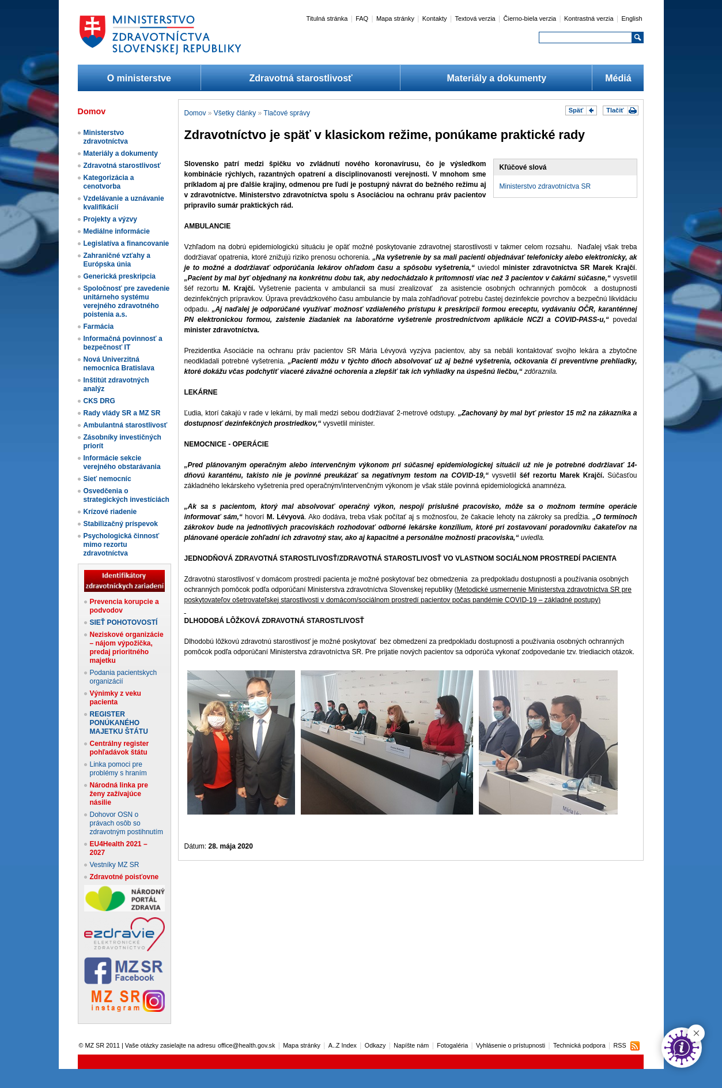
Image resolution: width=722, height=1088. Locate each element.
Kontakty (434, 18)
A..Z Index (342, 1045)
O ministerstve (139, 78)
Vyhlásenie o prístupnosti (510, 1045)
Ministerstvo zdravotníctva (106, 137)
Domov (195, 113)
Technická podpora (579, 1045)
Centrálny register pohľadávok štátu (119, 748)
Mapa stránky (395, 18)
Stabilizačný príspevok (121, 524)
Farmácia (99, 326)
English (631, 18)
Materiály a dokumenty (497, 78)
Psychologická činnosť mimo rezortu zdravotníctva (122, 544)
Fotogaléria (452, 1045)
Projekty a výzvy (110, 219)
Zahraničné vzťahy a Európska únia (117, 260)
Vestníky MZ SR (114, 865)
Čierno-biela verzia (530, 18)
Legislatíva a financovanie (126, 243)
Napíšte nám (411, 1045)
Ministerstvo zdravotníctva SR (545, 186)
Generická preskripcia (120, 276)
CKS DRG (99, 401)
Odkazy (375, 1045)
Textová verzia (475, 18)
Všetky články (235, 113)
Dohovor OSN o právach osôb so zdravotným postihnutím (126, 823)
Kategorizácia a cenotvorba (109, 182)
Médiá (618, 78)
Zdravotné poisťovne (124, 877)
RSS (619, 1045)
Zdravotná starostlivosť (300, 78)
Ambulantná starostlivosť (126, 425)
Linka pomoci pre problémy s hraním (118, 768)
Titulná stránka (327, 18)
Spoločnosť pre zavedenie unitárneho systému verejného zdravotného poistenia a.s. (127, 301)
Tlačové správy (286, 113)
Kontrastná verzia (589, 18)
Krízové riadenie (110, 512)
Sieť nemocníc (107, 479)
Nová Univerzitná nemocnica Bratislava (119, 363)
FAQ (362, 18)
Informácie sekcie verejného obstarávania (122, 462)
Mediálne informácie (117, 231)
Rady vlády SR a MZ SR (122, 413)
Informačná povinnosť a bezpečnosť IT (123, 343)
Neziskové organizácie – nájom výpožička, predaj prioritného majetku (127, 648)
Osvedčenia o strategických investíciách (126, 495)
